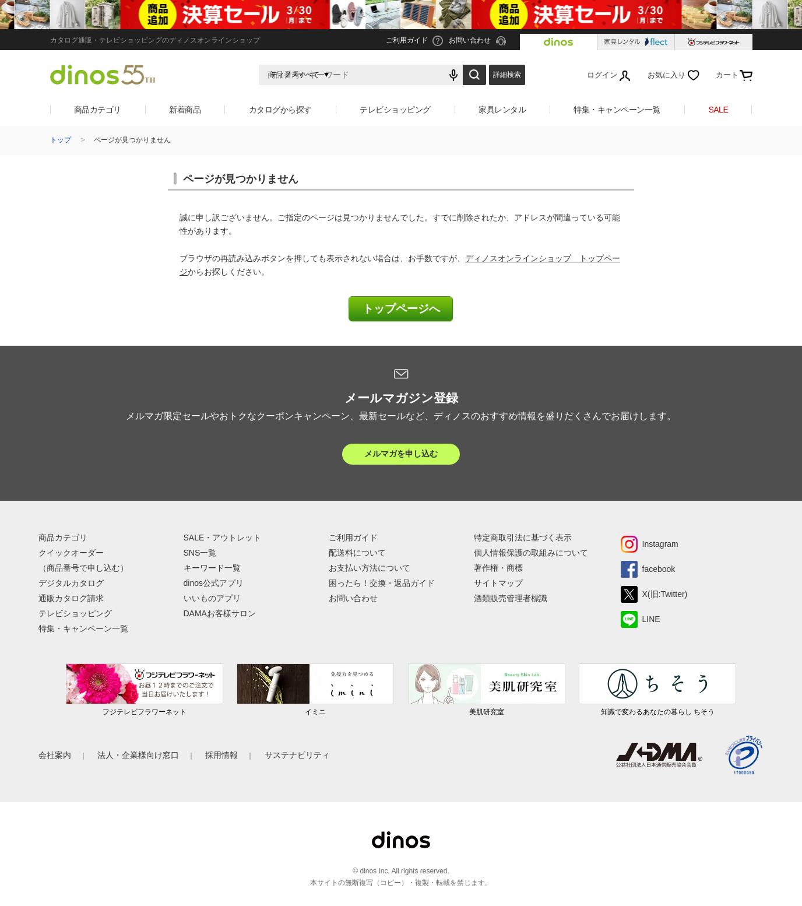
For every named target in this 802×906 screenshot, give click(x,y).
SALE (718, 109)
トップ (60, 140)
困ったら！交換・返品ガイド (382, 583)
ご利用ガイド (353, 537)
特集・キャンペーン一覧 (617, 109)
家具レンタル (502, 109)
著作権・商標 (498, 568)
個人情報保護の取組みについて (531, 552)
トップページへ (401, 309)
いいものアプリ (212, 598)
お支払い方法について (369, 568)
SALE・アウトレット (223, 537)
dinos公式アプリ (214, 583)
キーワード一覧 (212, 568)
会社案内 (54, 755)
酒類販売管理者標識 (510, 598)
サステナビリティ (297, 755)
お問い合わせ (353, 598)
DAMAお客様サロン (220, 613)
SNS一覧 (200, 552)
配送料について (357, 552)
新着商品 (184, 109)
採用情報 (221, 755)
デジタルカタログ (71, 583)
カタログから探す (280, 109)
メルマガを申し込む (401, 453)
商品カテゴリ (97, 109)
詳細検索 (507, 75)
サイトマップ (498, 583)
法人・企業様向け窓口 (138, 755)
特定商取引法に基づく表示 (523, 537)
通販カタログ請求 (71, 598)
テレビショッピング (395, 109)
